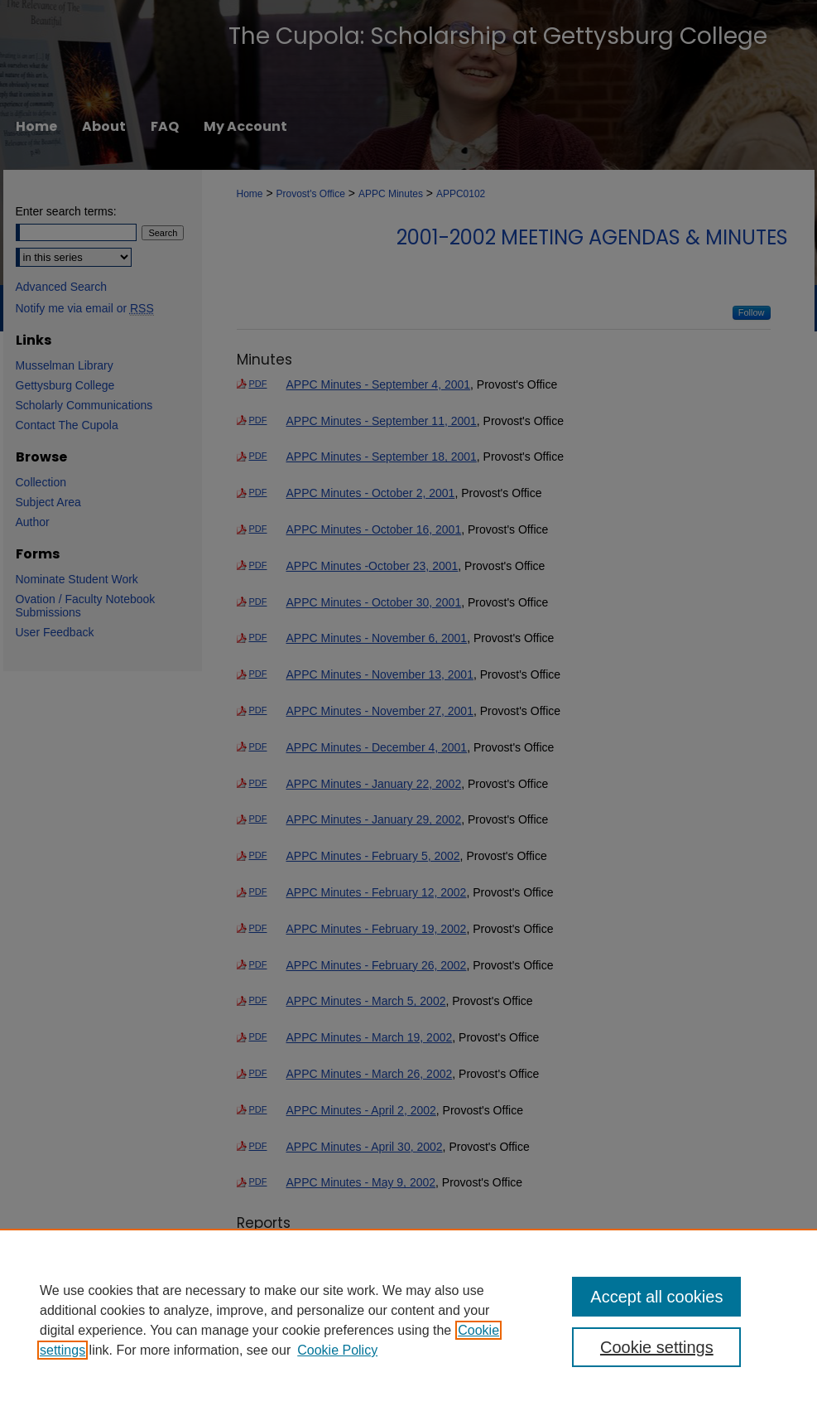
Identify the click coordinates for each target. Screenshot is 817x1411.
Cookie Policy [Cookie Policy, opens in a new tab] (337, 1350)
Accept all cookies (656, 1297)
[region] (408, 1320)
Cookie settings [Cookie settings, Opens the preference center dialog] (657, 1347)
